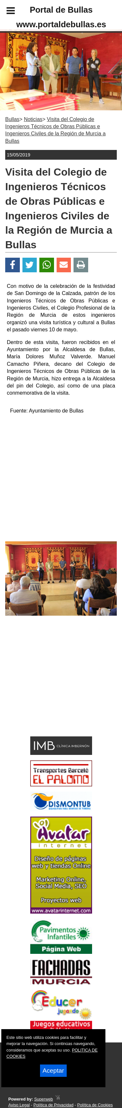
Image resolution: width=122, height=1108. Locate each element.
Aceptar (53, 1070)
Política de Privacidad (54, 1104)
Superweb (43, 1099)
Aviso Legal (19, 1104)
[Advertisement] (51, 687)
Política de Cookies (95, 1104)
